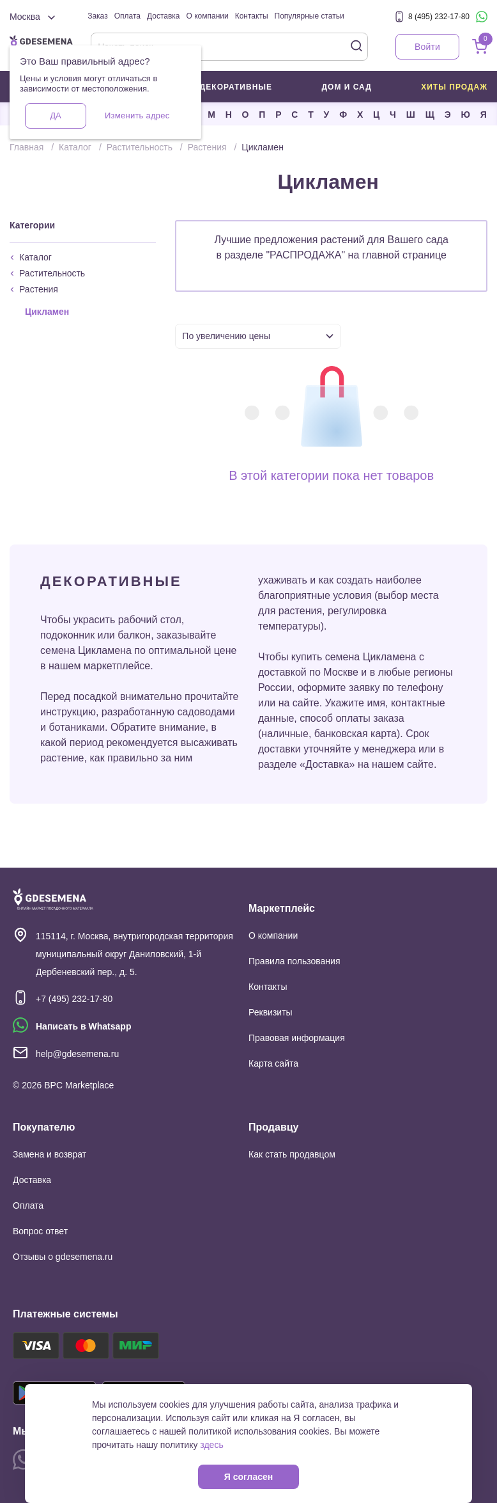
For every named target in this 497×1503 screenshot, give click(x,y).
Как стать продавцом (292, 1154)
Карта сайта (273, 1063)
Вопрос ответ (40, 1231)
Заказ (97, 16)
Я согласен (248, 1477)
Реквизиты (271, 1012)
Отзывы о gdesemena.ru (62, 1257)
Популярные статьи (309, 16)
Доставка (163, 16)
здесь (211, 1445)
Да (55, 115)
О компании (208, 16)
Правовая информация (297, 1038)
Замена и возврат (49, 1154)
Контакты (251, 16)
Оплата (127, 16)
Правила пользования (294, 961)
